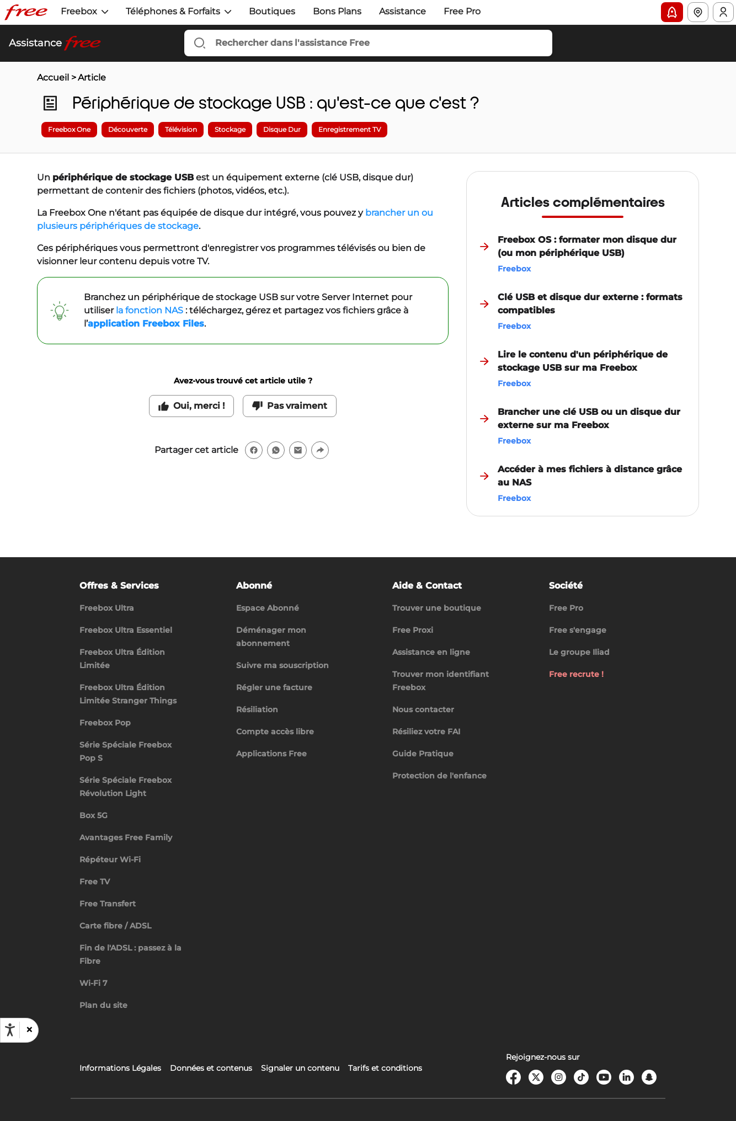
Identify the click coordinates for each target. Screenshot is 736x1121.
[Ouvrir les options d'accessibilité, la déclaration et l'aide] (10, 1030)
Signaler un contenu (300, 1068)
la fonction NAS (149, 310)
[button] (28, 1030)
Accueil (53, 77)
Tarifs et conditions (385, 1068)
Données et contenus (211, 1068)
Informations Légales (120, 1068)
